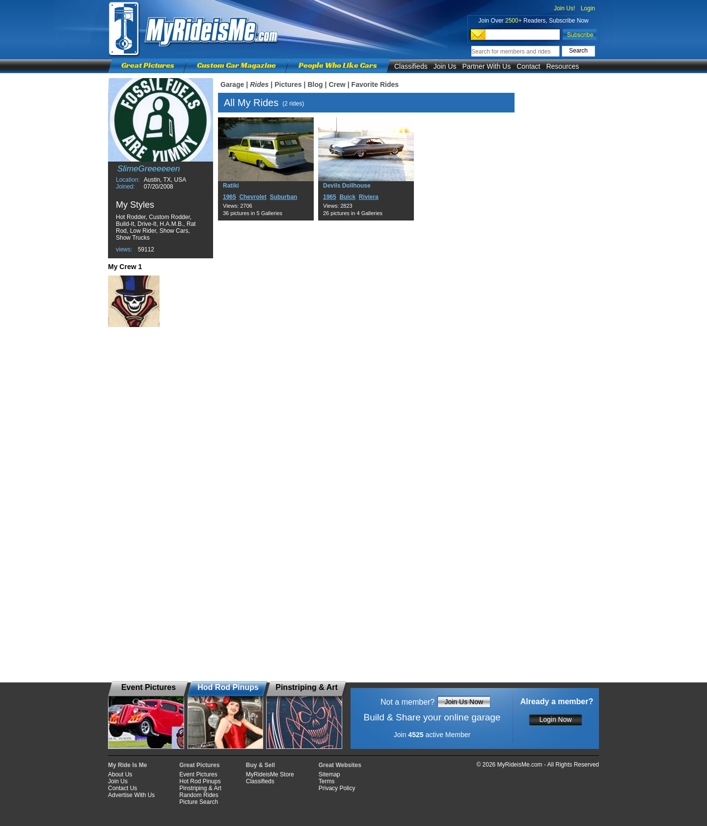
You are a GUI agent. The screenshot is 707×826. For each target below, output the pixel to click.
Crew (336, 84)
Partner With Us (486, 66)
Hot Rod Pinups (199, 781)
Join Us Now (463, 702)
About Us (120, 774)
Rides (259, 84)
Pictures (287, 84)
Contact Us (122, 788)
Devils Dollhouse (347, 185)
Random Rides (198, 795)
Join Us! (564, 8)
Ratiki (231, 185)
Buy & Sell (260, 765)
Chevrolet (252, 196)
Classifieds (411, 66)
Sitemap (329, 774)
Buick (347, 196)
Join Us (445, 66)
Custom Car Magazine (236, 65)
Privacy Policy (337, 788)
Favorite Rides (375, 84)
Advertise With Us (131, 795)
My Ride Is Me (127, 765)
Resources (562, 66)
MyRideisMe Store (270, 774)
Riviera (369, 196)
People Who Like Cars (338, 65)
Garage (232, 84)
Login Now (555, 719)
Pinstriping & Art (200, 788)
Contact (528, 66)
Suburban (283, 196)
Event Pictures (198, 774)
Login (588, 8)
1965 (229, 196)
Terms (327, 781)
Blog (315, 84)
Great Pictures (147, 65)
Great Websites (340, 765)
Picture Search (198, 801)
